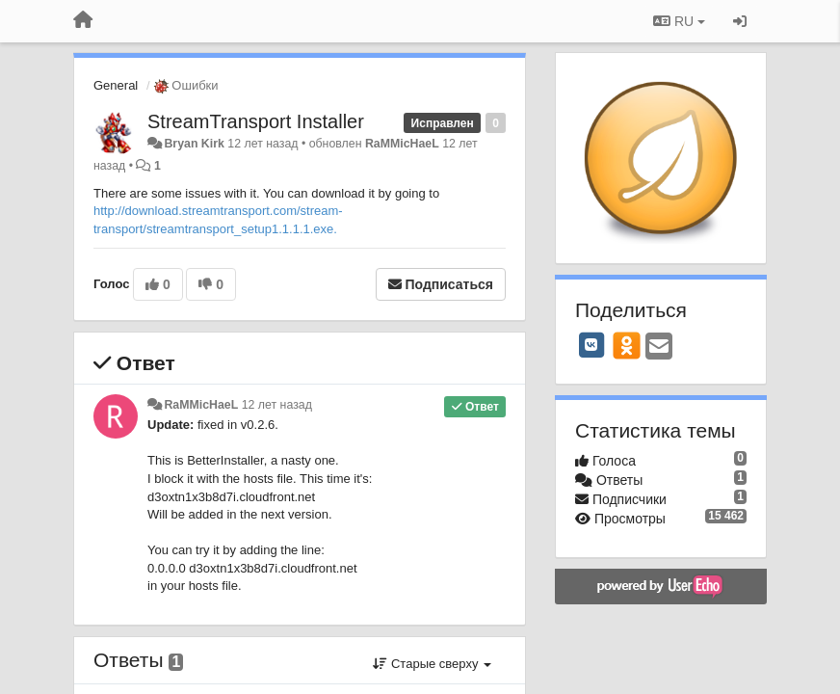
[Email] (658, 347)
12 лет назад (277, 405)
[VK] (591, 345)
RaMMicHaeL (402, 143)
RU (679, 21)
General (115, 85)
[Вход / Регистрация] (739, 21)
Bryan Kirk (193, 143)
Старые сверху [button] (432, 663)
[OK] (627, 345)
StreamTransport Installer (255, 121)
